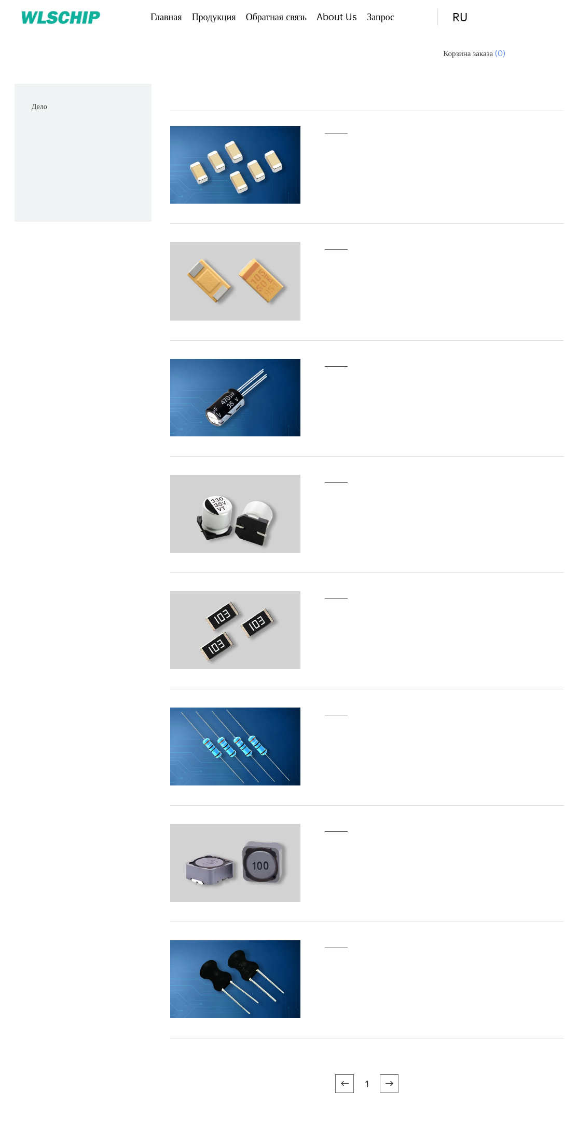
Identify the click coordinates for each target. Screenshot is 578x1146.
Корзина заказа (474, 52)
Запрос (380, 16)
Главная (166, 16)
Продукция (214, 16)
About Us (336, 16)
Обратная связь (276, 16)
